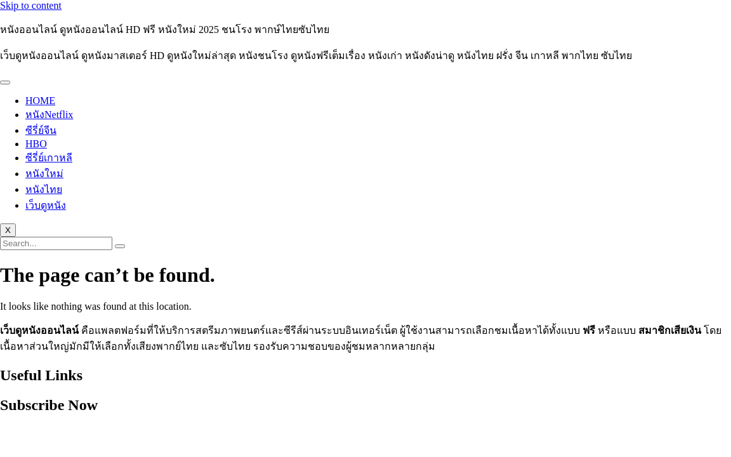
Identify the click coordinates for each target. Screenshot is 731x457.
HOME (40, 100)
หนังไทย (43, 189)
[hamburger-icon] (5, 82)
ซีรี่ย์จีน (40, 130)
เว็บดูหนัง (45, 205)
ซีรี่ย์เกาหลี (48, 157)
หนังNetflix (49, 114)
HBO (36, 143)
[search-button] (120, 246)
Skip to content (31, 5)
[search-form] (56, 243)
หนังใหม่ (44, 173)
